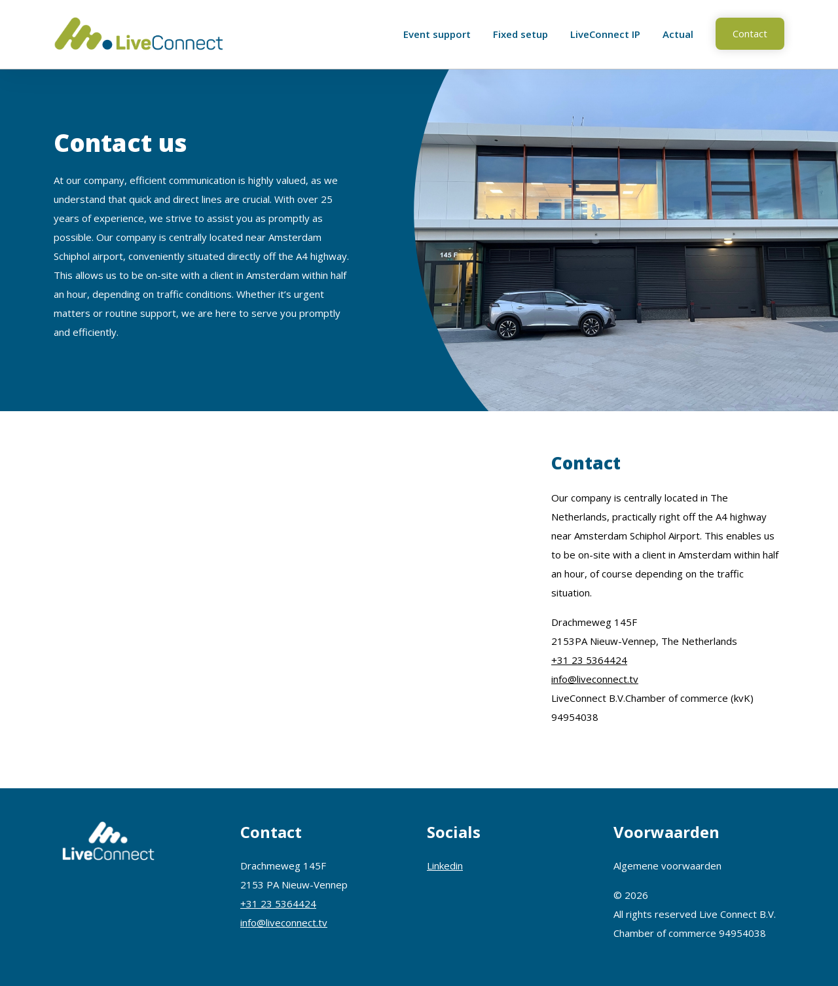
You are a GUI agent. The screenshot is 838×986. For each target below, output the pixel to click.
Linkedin (445, 865)
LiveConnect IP (605, 34)
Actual (678, 34)
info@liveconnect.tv (594, 678)
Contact (750, 33)
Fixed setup (520, 34)
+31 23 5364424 (589, 659)
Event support (437, 34)
